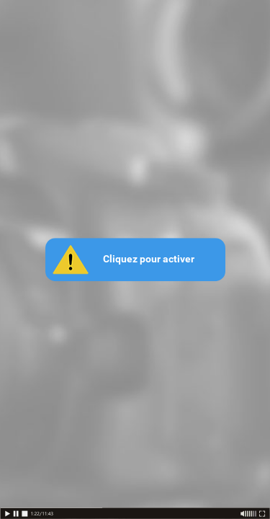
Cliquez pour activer (148, 259)
